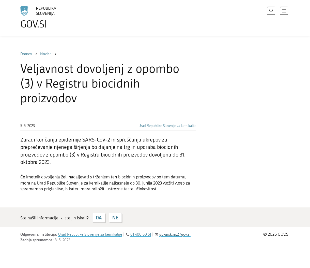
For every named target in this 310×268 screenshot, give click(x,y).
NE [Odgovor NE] (115, 217)
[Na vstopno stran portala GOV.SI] (52, 17)
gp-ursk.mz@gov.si (175, 234)
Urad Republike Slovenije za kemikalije (167, 126)
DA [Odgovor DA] (99, 217)
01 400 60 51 (140, 234)
